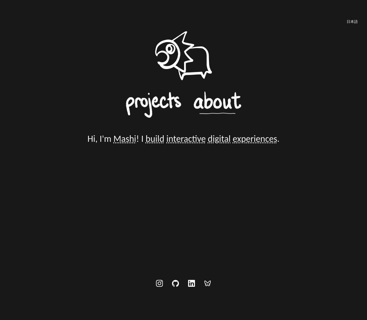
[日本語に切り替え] (352, 21)
